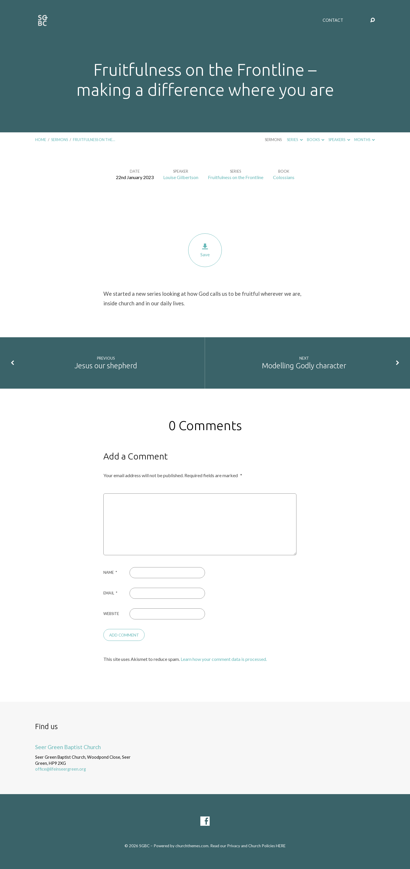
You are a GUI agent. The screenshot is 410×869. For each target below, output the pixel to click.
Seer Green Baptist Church (68, 747)
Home (40, 139)
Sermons (59, 139)
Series (295, 139)
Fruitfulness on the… (94, 139)
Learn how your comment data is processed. (224, 659)
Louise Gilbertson (180, 177)
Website (111, 613)
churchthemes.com (191, 845)
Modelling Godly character (304, 365)
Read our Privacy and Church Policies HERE (247, 845)
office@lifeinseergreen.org (60, 769)
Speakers (339, 139)
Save (205, 250)
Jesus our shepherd (106, 365)
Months (364, 139)
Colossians (283, 177)
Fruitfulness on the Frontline (235, 177)
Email (110, 593)
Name (110, 572)
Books (315, 139)
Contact (333, 20)
